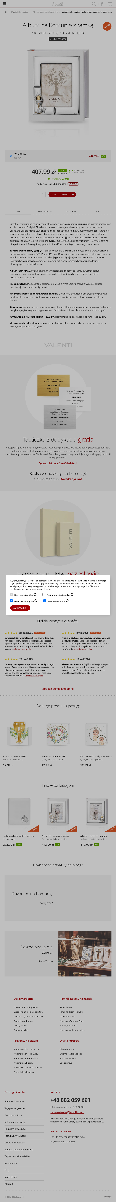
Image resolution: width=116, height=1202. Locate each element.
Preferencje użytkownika (60, 595)
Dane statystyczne (58, 601)
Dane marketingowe (25, 601)
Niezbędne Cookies (25, 595)
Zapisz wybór (20, 608)
